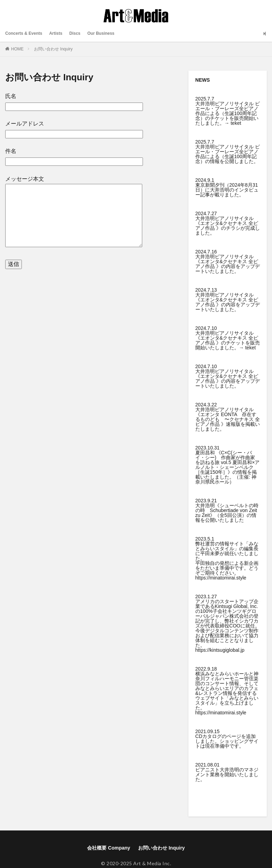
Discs (84, 33)
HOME (17, 49)
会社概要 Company (108, 848)
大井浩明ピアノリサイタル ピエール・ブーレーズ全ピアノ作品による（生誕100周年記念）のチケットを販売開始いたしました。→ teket (227, 113)
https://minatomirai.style (220, 578)
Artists (62, 33)
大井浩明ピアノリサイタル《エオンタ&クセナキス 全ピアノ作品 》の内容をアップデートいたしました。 (227, 264)
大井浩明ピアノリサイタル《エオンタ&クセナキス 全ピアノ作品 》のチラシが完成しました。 (227, 226)
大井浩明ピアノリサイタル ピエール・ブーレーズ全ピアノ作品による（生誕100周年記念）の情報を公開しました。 (227, 154)
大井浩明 (229, 769)
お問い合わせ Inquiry (53, 49)
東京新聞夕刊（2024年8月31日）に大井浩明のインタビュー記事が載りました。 (226, 189)
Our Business (113, 33)
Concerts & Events (26, 33)
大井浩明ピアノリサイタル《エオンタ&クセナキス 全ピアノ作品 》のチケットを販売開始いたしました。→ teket (227, 340)
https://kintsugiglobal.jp (220, 650)
